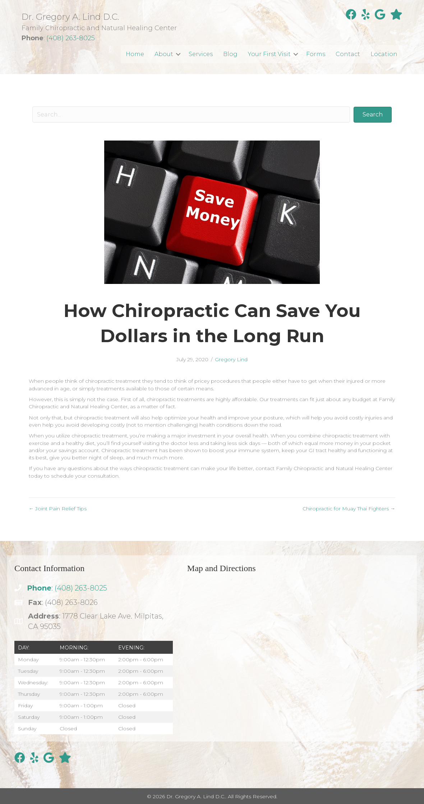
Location (383, 54)
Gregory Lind (231, 359)
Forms (315, 54)
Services (201, 54)
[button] (178, 54)
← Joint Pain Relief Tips (58, 508)
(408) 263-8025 (70, 38)
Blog (230, 54)
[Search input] (191, 114)
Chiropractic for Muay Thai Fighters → (349, 508)
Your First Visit (269, 54)
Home (135, 54)
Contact (348, 54)
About (164, 54)
